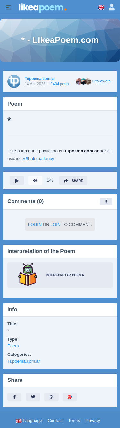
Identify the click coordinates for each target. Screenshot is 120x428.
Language (29, 420)
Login (35, 224)
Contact (55, 420)
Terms (74, 420)
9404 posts (60, 84)
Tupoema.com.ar (40, 78)
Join (55, 224)
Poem (13, 345)
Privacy (93, 420)
